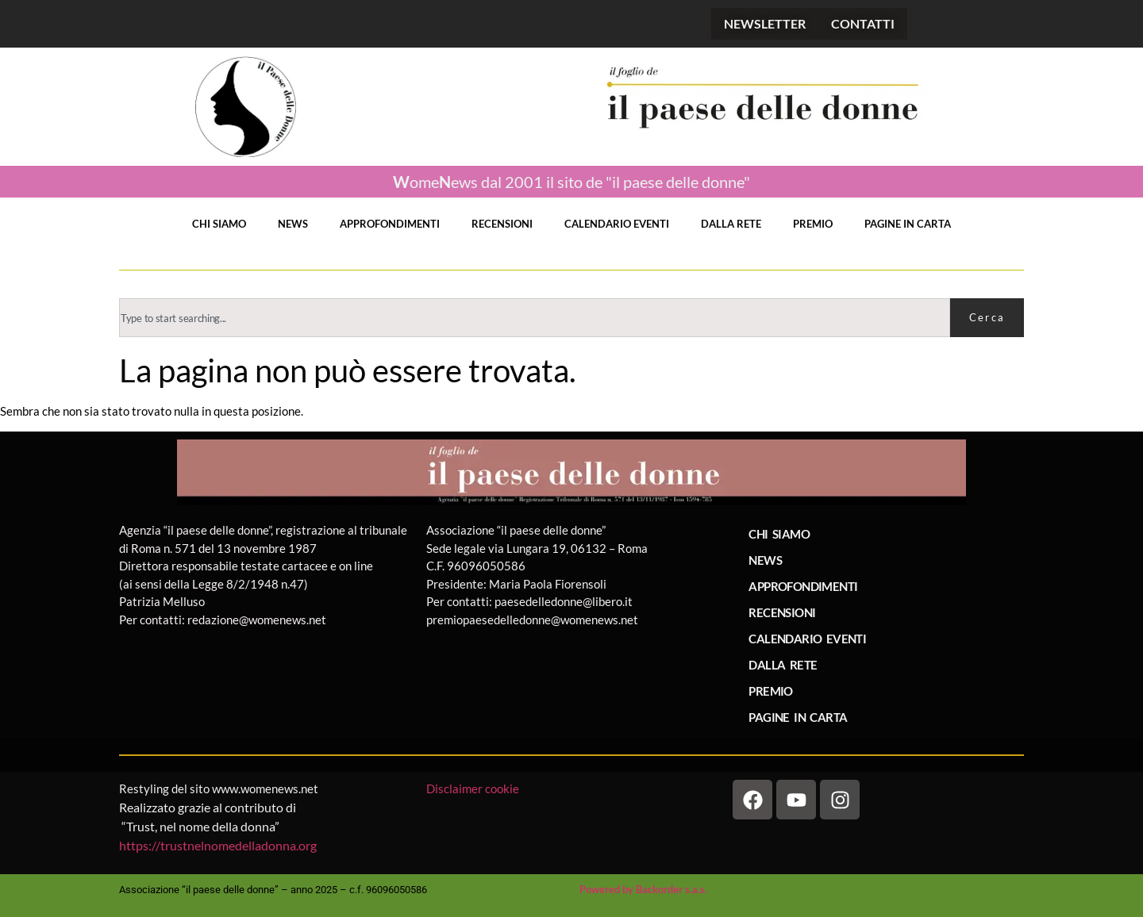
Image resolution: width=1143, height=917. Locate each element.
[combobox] (534, 317)
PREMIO (813, 223)
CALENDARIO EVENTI (616, 223)
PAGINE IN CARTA (907, 223)
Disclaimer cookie (473, 788)
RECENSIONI (502, 223)
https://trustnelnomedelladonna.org (218, 845)
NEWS (293, 223)
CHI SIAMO (219, 223)
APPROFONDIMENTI (390, 223)
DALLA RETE (731, 223)
